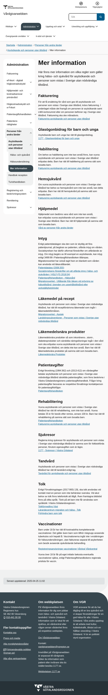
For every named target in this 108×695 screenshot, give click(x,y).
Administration (18, 64)
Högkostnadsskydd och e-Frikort (18, 106)
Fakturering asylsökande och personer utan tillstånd (64, 119)
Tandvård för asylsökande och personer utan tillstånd (64, 473)
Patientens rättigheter (12, 123)
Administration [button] (31, 26)
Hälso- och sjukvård (20, 155)
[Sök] (83, 17)
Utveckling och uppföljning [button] (85, 26)
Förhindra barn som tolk (50, 513)
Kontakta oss (9, 632)
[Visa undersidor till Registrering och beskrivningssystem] (30, 192)
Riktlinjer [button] (11, 26)
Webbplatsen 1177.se (49, 671)
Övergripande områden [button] (17, 36)
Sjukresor (11, 207)
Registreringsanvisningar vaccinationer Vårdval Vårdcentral (67, 549)
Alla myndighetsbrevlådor (16, 644)
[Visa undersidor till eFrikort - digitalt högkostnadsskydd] (30, 82)
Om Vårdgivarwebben (49, 637)
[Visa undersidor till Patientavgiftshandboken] (35, 114)
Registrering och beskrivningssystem (16, 192)
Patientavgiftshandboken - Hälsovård (56, 278)
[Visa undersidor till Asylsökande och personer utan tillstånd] (30, 144)
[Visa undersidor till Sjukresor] (30, 207)
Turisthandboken (16, 182)
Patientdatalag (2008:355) (51, 267)
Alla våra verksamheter (14, 658)
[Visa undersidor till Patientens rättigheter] (30, 122)
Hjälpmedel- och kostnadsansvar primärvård (15, 94)
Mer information (18, 168)
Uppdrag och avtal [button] (55, 26)
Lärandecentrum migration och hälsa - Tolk (59, 510)
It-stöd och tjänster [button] (45, 36)
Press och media (11, 638)
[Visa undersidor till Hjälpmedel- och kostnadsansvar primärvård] (30, 94)
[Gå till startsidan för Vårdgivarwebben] (15, 10)
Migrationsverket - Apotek (51, 314)
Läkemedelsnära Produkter (51, 354)
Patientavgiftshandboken (19, 114)
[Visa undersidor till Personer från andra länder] (30, 133)
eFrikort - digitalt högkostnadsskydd (16, 82)
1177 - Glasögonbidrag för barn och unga (58, 138)
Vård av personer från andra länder (55, 228)
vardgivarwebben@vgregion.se (53, 647)
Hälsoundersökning (19, 161)
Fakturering (12, 73)
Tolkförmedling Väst (48, 506)
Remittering (12, 200)
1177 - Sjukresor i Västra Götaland (55, 450)
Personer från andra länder (14, 133)
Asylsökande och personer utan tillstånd (15, 144)
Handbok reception (17, 175)
